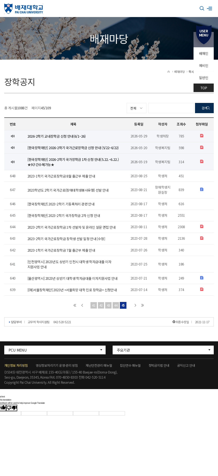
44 (116, 312)
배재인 (203, 53)
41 (93, 312)
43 (108, 312)
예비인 (203, 65)
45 (123, 312)
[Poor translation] (11, 414)
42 (101, 312)
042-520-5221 (62, 328)
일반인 (203, 77)
